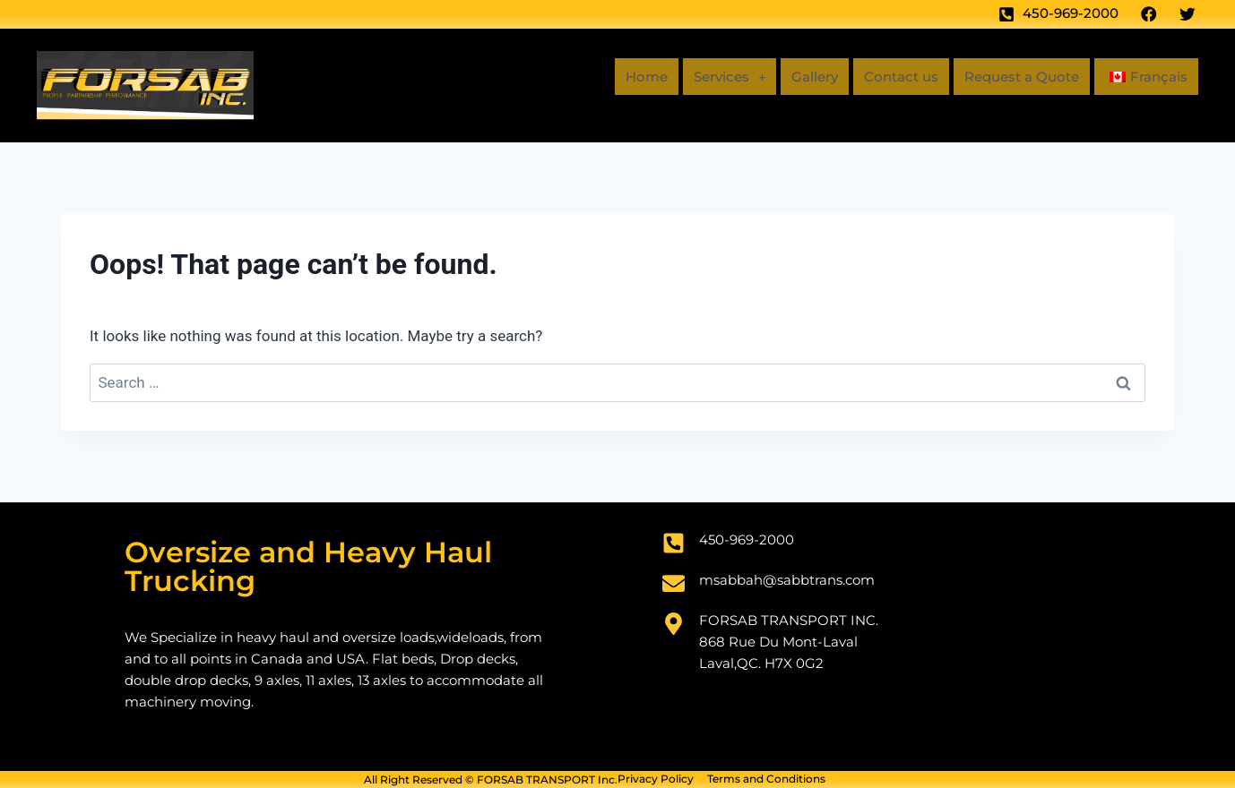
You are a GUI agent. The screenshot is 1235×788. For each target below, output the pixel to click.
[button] (707, 77)
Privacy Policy (656, 780)
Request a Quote (1013, 76)
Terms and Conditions (766, 780)
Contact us (886, 76)
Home (620, 76)
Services (707, 76)
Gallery (796, 76)
